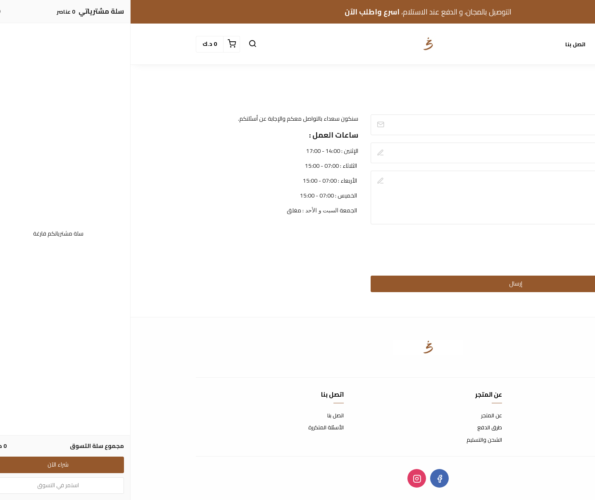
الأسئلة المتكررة (195, 428)
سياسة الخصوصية (509, 440)
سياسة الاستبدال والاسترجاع (497, 428)
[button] (122, 44)
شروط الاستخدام (511, 416)
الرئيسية (512, 44)
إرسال (385, 283)
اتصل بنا (445, 44)
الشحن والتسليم (353, 440)
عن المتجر (360, 416)
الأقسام (478, 44)
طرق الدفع (359, 428)
